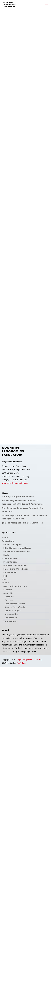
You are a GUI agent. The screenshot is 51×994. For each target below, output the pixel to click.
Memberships (11, 614)
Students (7, 589)
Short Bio (9, 596)
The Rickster (21, 663)
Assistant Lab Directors (15, 586)
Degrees (9, 600)
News (4, 579)
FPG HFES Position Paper (15, 565)
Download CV (11, 617)
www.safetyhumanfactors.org (15, 483)
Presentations (10, 562)
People (5, 582)
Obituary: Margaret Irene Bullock (18, 496)
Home (5, 537)
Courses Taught (13, 610)
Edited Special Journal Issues (17, 548)
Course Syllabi (10, 572)
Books (6, 555)
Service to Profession (15, 607)
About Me (8, 593)
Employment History (15, 603)
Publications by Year (13, 544)
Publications (8, 541)
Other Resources (10, 558)
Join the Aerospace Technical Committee (22, 522)
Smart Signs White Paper (15, 569)
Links (6, 576)
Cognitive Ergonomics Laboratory (29, 659)
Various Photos (10, 621)
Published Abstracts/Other (16, 551)
